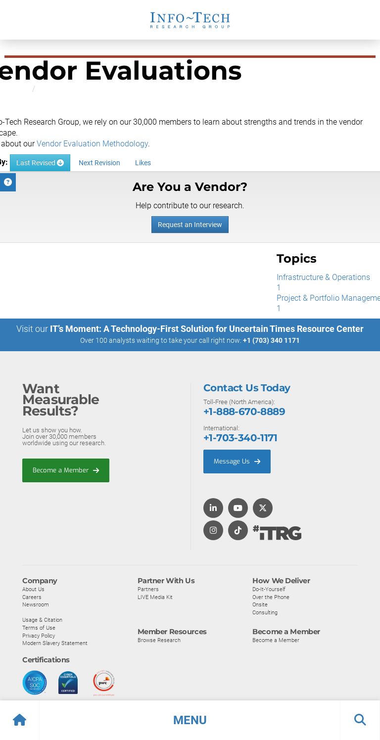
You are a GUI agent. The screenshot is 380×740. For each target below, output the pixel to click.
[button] (190, 720)
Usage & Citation (42, 621)
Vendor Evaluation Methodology (92, 143)
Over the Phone (270, 598)
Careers (32, 598)
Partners (148, 590)
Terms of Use (38, 629)
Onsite (260, 606)
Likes (143, 163)
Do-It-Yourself (268, 590)
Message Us (237, 463)
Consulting (265, 613)
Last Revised (40, 163)
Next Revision (99, 163)
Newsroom (35, 606)
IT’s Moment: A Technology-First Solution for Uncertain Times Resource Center (207, 330)
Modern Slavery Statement (55, 645)
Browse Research (159, 642)
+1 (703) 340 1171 (271, 342)
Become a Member (66, 471)
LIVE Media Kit (155, 598)
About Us (33, 590)
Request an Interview (190, 225)
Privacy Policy (38, 637)
